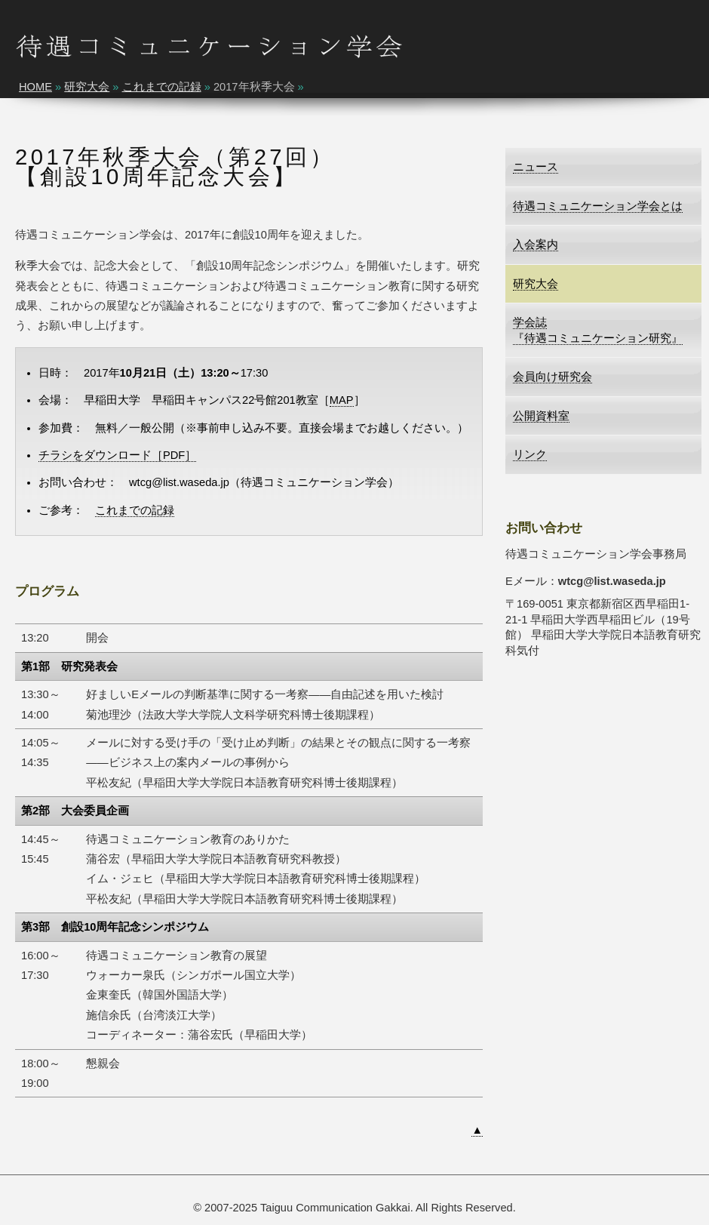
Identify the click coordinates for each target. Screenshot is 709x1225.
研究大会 (86, 87)
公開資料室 (541, 416)
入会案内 (535, 245)
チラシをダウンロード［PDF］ (117, 455)
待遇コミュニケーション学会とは (598, 206)
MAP (342, 400)
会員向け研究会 (552, 377)
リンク (530, 454)
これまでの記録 (161, 87)
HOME (35, 87)
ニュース (535, 167)
